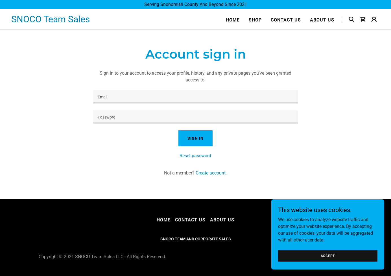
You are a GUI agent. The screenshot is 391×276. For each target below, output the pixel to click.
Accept (328, 256)
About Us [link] (322, 20)
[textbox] (195, 97)
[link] (50, 20)
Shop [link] (255, 20)
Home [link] (233, 20)
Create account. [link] (211, 173)
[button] (374, 19)
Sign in (195, 138)
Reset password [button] (195, 155)
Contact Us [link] (286, 20)
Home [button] (164, 220)
